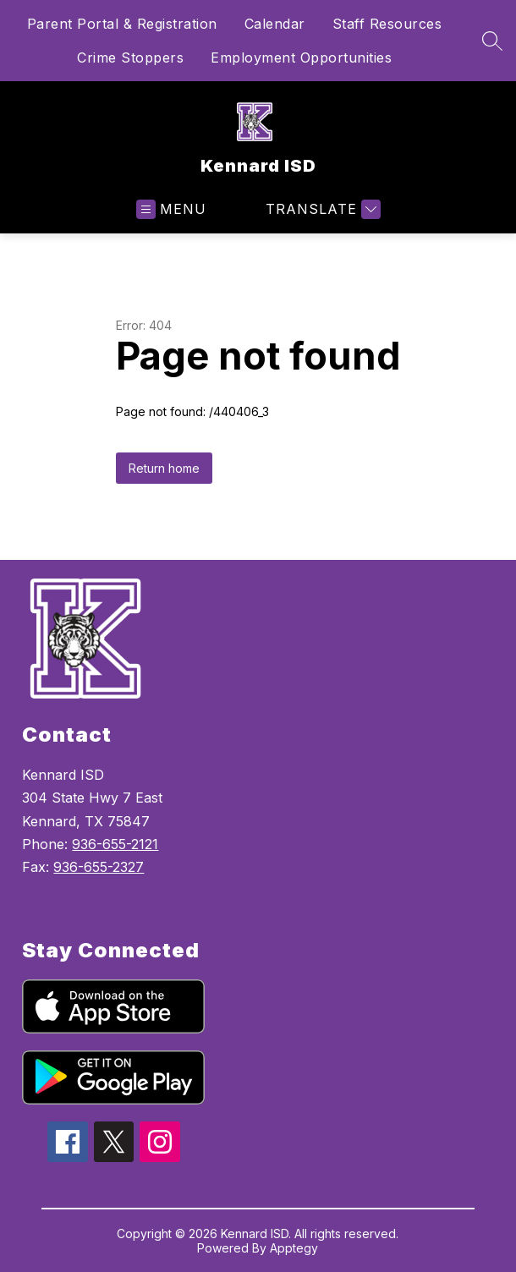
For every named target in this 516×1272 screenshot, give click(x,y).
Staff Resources (387, 23)
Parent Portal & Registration (122, 23)
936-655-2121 (115, 844)
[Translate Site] (321, 209)
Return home (164, 468)
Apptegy (294, 1248)
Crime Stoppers (130, 57)
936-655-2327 (98, 866)
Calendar (274, 23)
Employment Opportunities (301, 57)
